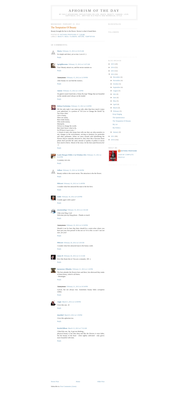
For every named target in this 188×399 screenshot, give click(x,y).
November (117, 80)
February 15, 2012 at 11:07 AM (79, 64)
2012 (113, 74)
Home (78, 382)
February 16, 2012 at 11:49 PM (74, 183)
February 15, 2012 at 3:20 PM (81, 106)
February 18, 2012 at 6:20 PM (72, 197)
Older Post (100, 382)
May (115, 101)
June (115, 97)
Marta (59, 51)
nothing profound (129, 151)
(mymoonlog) (62, 210)
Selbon (59, 170)
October (116, 84)
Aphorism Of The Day (94, 11)
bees (67, 36)
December (117, 77)
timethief (60, 315)
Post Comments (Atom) (68, 386)
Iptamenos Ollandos (64, 269)
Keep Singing (117, 114)
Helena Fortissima (63, 106)
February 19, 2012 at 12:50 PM (77, 225)
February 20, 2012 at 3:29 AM (74, 243)
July (114, 94)
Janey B (60, 256)
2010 (113, 140)
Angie (59, 302)
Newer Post (55, 382)
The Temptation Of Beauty (122, 121)
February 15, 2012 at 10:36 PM (73, 170)
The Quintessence (119, 118)
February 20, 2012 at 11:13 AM (74, 256)
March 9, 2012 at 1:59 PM (73, 315)
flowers (73, 36)
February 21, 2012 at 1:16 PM (83, 269)
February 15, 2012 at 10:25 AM (73, 51)
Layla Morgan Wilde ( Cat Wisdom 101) (71, 155)
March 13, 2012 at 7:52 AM (77, 328)
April (115, 104)
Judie (59, 197)
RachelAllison (62, 328)
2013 (113, 71)
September (117, 87)
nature (81, 36)
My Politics (116, 128)
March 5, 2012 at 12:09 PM (71, 302)
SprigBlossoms (62, 64)
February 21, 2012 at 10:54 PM (77, 286)
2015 (113, 64)
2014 (113, 67)
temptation (90, 36)
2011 (113, 136)
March (115, 108)
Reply (59, 57)
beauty (61, 36)
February (116, 111)
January (116, 132)
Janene (59, 91)
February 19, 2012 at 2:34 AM (78, 210)
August (115, 91)
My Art (115, 124)
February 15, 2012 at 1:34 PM (73, 91)
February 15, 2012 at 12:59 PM (77, 77)
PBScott (60, 183)
